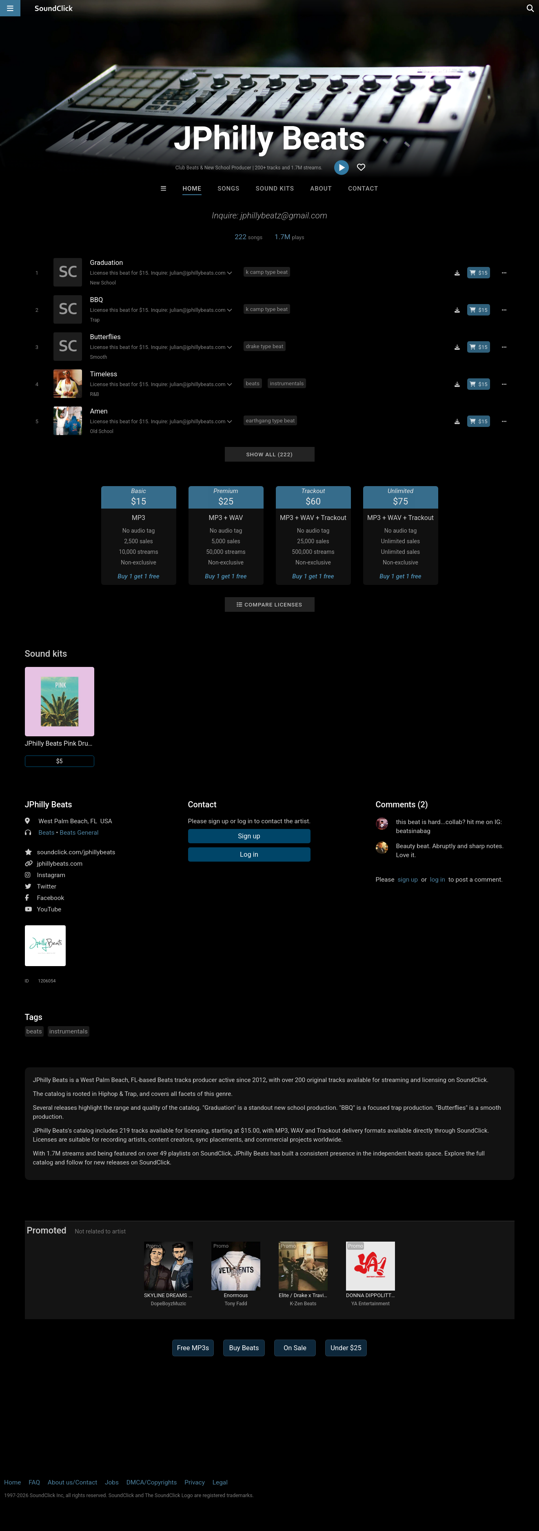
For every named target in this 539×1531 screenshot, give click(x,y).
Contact (363, 188)
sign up (407, 879)
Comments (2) (402, 804)
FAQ (34, 1482)
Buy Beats (244, 1348)
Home (191, 188)
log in (437, 879)
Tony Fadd (235, 1304)
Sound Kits (275, 188)
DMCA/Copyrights (151, 1482)
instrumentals (287, 383)
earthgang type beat (270, 420)
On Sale (295, 1348)
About (321, 188)
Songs (228, 188)
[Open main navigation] (10, 8)
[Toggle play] (36, 273)
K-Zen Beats (303, 1304)
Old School (102, 431)
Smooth (98, 357)
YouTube (49, 909)
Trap (95, 320)
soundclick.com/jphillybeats (76, 852)
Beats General (79, 832)
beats (253, 383)
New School (103, 283)
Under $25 (345, 1348)
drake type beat (265, 346)
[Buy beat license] (478, 272)
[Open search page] (531, 8)
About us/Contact (72, 1482)
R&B (94, 394)
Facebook (50, 898)
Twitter (47, 886)
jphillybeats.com (60, 863)
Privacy (194, 1482)
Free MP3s (193, 1348)
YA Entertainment (370, 1304)
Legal (220, 1482)
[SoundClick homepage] (54, 8)
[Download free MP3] (457, 272)
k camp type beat (267, 272)
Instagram (51, 875)
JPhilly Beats (48, 804)
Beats (46, 832)
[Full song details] (504, 272)
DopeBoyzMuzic (168, 1304)
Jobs (112, 1482)
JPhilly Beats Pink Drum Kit (59, 743)
